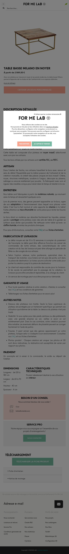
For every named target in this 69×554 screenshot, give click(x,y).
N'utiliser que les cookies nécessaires (48, 114)
